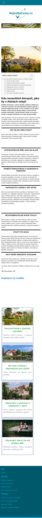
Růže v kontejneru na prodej (9, 490)
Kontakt (3, 472)
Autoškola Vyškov (6, 487)
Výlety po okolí (11, 91)
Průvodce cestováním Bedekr (9, 501)
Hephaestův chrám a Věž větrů (15, 87)
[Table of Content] (31, 75)
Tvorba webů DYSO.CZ (36, 515)
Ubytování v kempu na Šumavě (10, 507)
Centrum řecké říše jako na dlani (16, 83)
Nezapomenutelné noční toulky (15, 89)
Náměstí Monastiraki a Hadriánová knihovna (19, 85)
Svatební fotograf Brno (7, 480)
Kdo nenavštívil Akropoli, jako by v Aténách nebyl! (18, 79)
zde (2, 268)
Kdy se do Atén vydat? (13, 81)
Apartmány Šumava (6, 504)
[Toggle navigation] (3, 2)
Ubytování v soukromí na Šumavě (10, 497)
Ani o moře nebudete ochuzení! (15, 93)
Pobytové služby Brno (7, 483)
